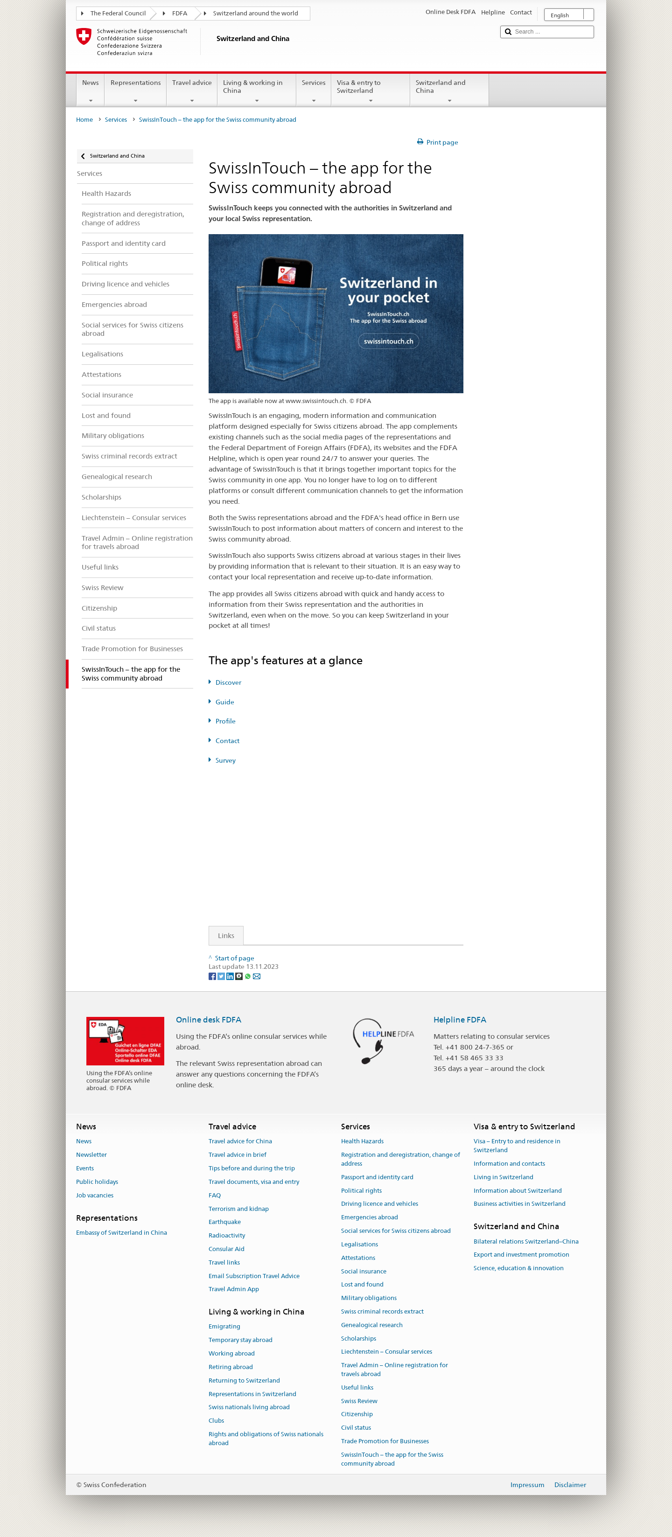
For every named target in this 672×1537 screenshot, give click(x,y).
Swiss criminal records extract (382, 1311)
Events (85, 1168)
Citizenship (357, 1414)
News (90, 91)
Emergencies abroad (369, 1217)
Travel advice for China (240, 1141)
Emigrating (224, 1326)
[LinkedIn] (230, 975)
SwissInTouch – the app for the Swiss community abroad (392, 1459)
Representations (135, 91)
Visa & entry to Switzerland (371, 91)
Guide (225, 702)
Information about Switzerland (518, 1190)
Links (221, 935)
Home (84, 119)
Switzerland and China (450, 91)
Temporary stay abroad (241, 1340)
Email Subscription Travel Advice (254, 1276)
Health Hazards (362, 1141)
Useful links (357, 1387)
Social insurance (363, 1271)
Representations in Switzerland (252, 1394)
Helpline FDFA (460, 1019)
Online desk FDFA (208, 1019)
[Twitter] (221, 975)
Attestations (358, 1257)
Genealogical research (372, 1324)
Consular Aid (227, 1248)
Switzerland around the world (255, 13)
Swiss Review (359, 1401)
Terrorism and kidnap (239, 1208)
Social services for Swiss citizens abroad (396, 1230)
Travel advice (192, 91)
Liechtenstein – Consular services (386, 1352)
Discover (228, 682)
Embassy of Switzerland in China (121, 1232)
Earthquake (225, 1222)
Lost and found (362, 1284)
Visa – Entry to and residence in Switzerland (517, 1146)
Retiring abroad (231, 1366)
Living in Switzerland (503, 1177)
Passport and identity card (377, 1177)
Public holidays (97, 1181)
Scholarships (358, 1338)
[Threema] (239, 975)
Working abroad (232, 1353)
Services (314, 91)
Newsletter (91, 1155)
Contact (227, 740)
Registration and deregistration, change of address (400, 1160)
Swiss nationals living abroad (249, 1407)
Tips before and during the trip (252, 1168)
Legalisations (359, 1244)
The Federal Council (118, 13)
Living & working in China (257, 91)
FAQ (215, 1195)
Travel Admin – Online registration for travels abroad (394, 1369)
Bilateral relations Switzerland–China (526, 1241)
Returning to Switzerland (244, 1380)
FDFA (179, 13)
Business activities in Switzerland (520, 1204)
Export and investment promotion (521, 1255)
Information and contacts (509, 1163)
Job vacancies (94, 1195)
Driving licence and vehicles (379, 1204)
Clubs (216, 1420)
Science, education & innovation (519, 1268)
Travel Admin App (234, 1289)
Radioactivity (227, 1235)
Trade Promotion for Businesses (385, 1441)
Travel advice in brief (237, 1155)
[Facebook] (213, 975)
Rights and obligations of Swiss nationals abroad (266, 1439)
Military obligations (369, 1297)
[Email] (256, 975)
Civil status (356, 1428)
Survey (226, 760)
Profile (226, 721)
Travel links (224, 1262)
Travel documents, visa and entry (254, 1181)
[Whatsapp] (248, 975)
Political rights (361, 1190)
